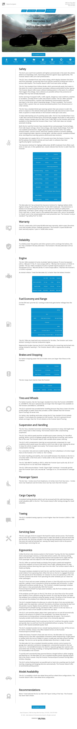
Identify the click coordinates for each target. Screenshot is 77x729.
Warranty (16, 62)
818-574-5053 (71, 5)
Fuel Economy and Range (45, 63)
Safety (6, 62)
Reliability (26, 62)
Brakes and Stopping (55, 63)
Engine (36, 62)
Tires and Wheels (65, 62)
